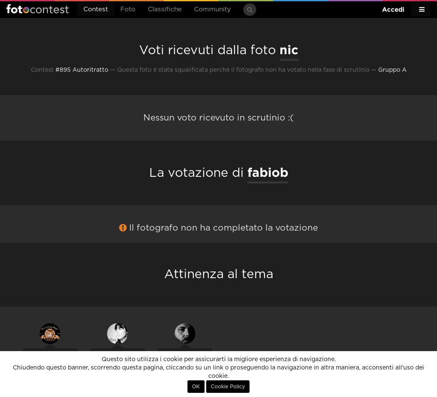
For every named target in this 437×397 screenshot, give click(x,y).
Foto (127, 9)
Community (212, 9)
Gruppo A (392, 70)
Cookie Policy (228, 386)
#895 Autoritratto (81, 70)
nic (289, 50)
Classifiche (165, 9)
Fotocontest (37, 9)
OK (196, 386)
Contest (95, 9)
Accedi (393, 9)
